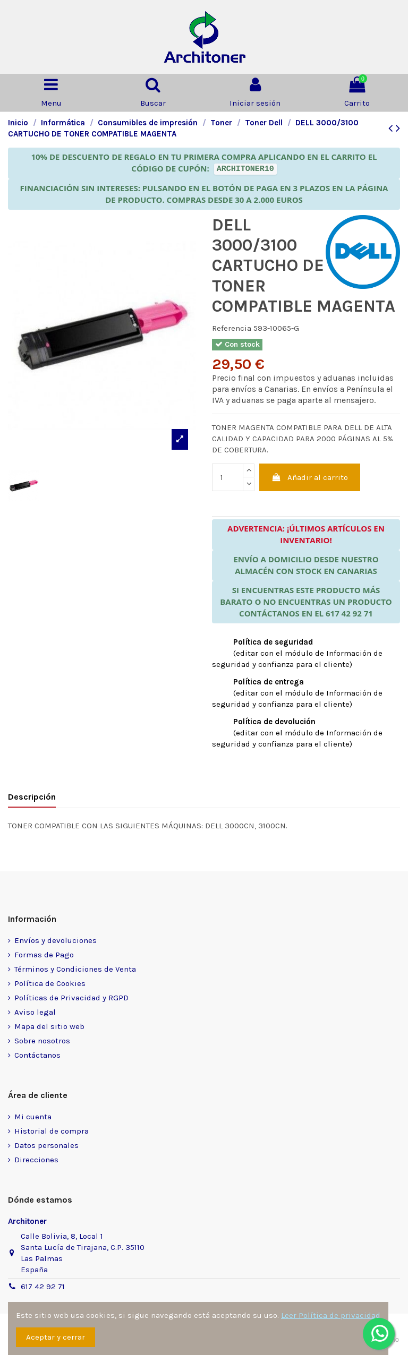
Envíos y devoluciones (55, 940)
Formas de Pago (44, 954)
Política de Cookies (50, 983)
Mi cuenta (33, 1116)
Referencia (231, 328)
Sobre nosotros (42, 1040)
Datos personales (46, 1145)
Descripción (32, 797)
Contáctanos (37, 1055)
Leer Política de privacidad (330, 1315)
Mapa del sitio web (49, 1026)
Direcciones (36, 1159)
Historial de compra (51, 1131)
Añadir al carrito (309, 477)
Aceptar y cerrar (55, 1337)
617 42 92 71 (43, 1286)
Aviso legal (35, 1012)
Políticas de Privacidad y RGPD (71, 997)
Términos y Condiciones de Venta (75, 969)
